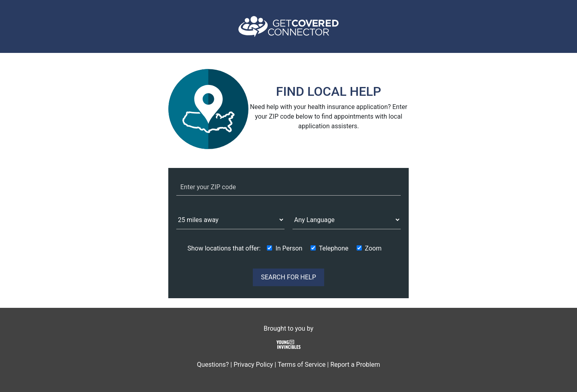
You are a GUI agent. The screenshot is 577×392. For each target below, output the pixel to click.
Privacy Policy (253, 364)
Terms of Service (302, 364)
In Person (288, 248)
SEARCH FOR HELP (288, 277)
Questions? (213, 364)
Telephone (334, 248)
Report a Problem (355, 364)
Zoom (373, 248)
